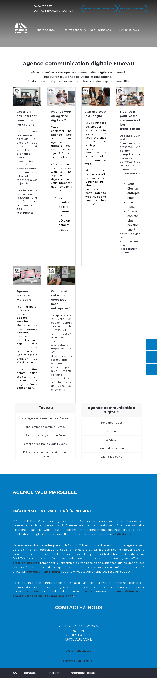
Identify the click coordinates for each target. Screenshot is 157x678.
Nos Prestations (73, 29)
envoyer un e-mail (78, 660)
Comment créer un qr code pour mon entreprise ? (61, 299)
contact (30, 673)
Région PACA (133, 591)
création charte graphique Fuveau (45, 435)
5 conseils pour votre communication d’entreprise (130, 120)
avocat (18, 596)
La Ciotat (111, 439)
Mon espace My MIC (132, 8)
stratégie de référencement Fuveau (46, 418)
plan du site (53, 673)
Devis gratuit (99, 8)
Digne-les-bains (111, 456)
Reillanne (66, 596)
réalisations (122, 534)
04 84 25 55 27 (42, 6)
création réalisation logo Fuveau (45, 443)
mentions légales (84, 673)
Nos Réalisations (100, 29)
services (33, 591)
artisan (111, 431)
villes (89, 591)
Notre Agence (46, 29)
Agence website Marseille (24, 295)
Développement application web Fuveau (45, 454)
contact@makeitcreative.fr (54, 10)
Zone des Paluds (111, 422)
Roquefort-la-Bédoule (111, 448)
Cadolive (114, 591)
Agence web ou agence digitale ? (61, 116)
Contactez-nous (129, 29)
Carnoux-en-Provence (41, 596)
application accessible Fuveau (45, 426)
